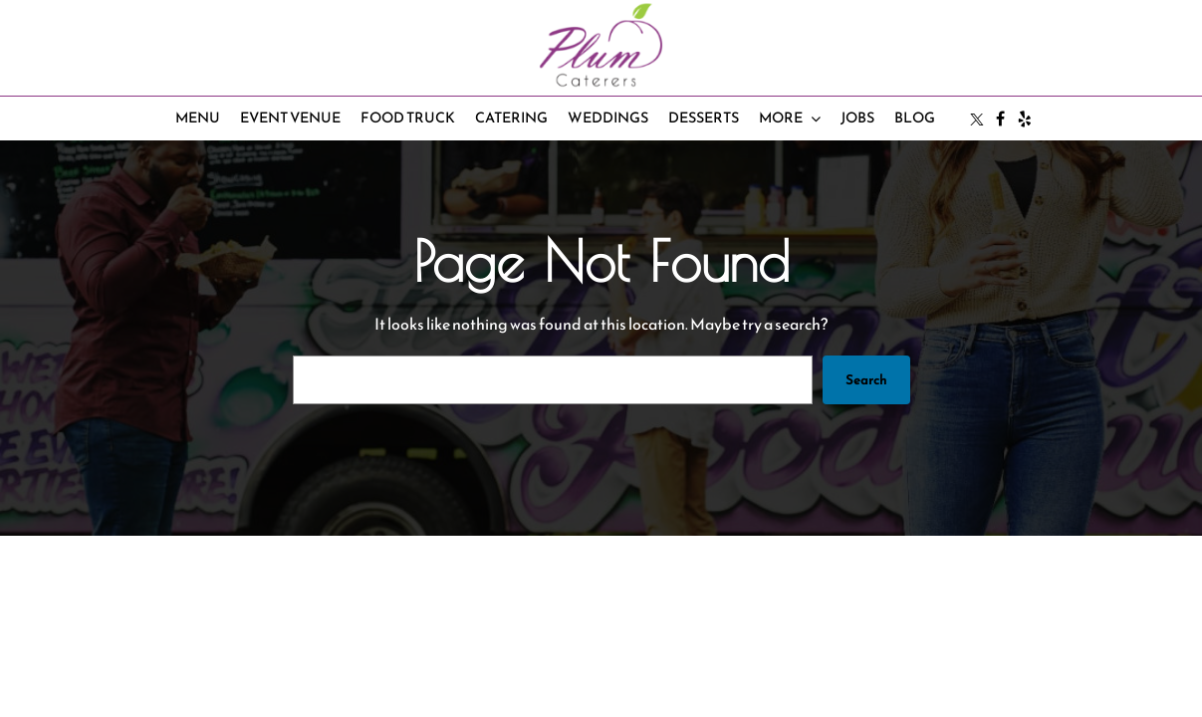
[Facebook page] (1001, 118)
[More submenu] (790, 119)
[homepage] (601, 45)
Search (865, 379)
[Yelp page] (1025, 118)
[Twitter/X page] (977, 118)
